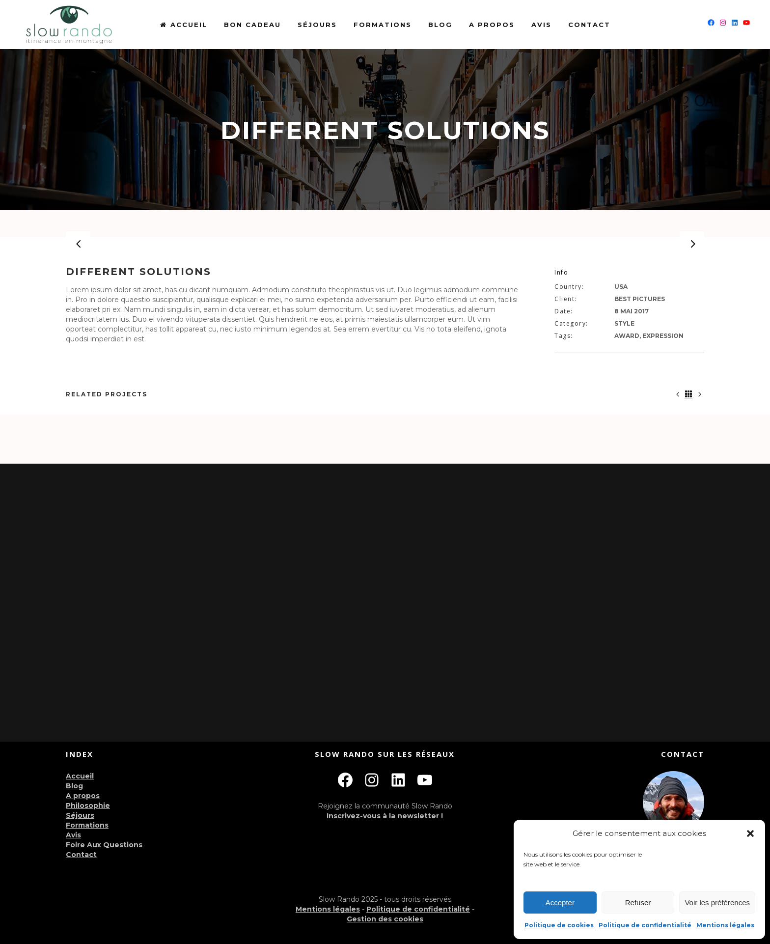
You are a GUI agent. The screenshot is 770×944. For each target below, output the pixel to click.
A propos (83, 795)
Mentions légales (725, 925)
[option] (385, 243)
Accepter (560, 902)
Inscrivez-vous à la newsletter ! (385, 815)
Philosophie (88, 805)
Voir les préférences (717, 902)
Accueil (80, 776)
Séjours (80, 815)
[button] (750, 833)
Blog (74, 785)
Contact (81, 854)
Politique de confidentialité (645, 925)
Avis (73, 835)
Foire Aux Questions (104, 844)
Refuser (638, 902)
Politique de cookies (559, 925)
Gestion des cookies (385, 919)
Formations (87, 825)
